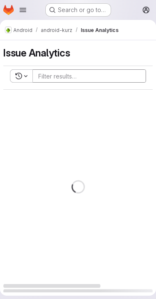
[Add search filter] (92, 76)
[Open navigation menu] (23, 10)
